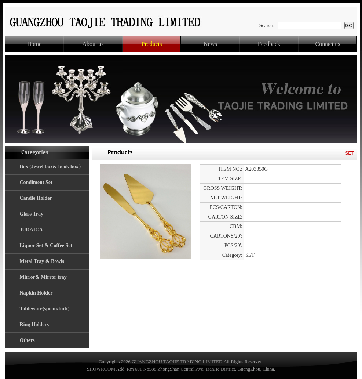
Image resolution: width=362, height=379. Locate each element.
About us (92, 44)
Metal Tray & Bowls (42, 261)
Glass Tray (31, 214)
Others (27, 340)
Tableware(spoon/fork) (45, 308)
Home (34, 44)
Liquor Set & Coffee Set (46, 245)
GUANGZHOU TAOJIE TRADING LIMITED (177, 361)
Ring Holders (34, 324)
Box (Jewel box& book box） (52, 166)
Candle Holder (36, 198)
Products (152, 44)
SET (349, 153)
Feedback (269, 44)
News (210, 44)
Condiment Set (36, 182)
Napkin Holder (36, 293)
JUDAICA (31, 229)
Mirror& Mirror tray (43, 277)
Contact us (327, 44)
